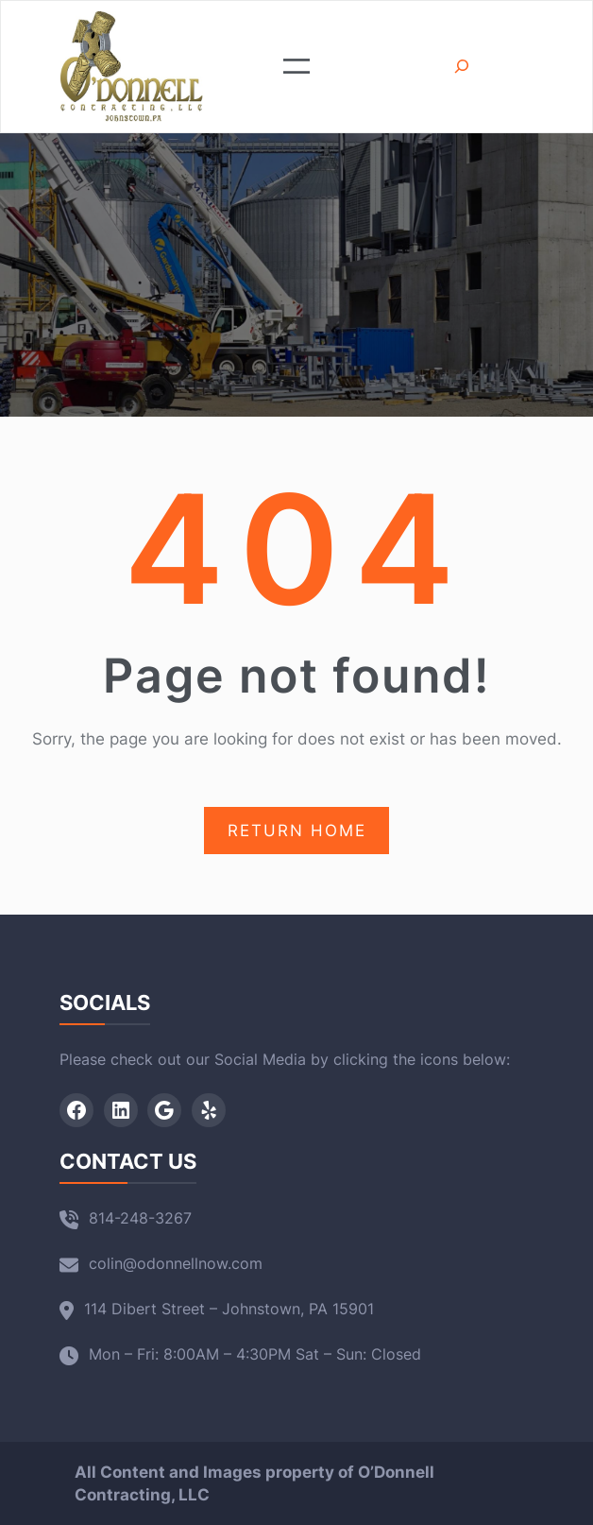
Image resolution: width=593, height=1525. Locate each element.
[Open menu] (296, 66)
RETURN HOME (297, 830)
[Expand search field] (461, 67)
